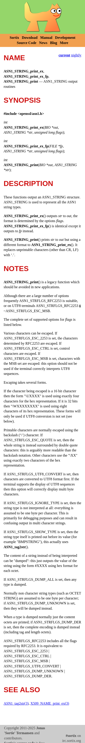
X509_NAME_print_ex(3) (49, 703)
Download (29, 37)
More (64, 43)
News (43, 43)
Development (65, 37)
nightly (76, 55)
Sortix (14, 37)
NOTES (16, 269)
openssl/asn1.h (31, 114)
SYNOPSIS (22, 100)
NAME (14, 58)
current (64, 55)
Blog (53, 43)
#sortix (71, 736)
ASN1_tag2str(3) (16, 703)
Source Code (26, 43)
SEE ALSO (22, 690)
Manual (46, 37)
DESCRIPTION (28, 183)
